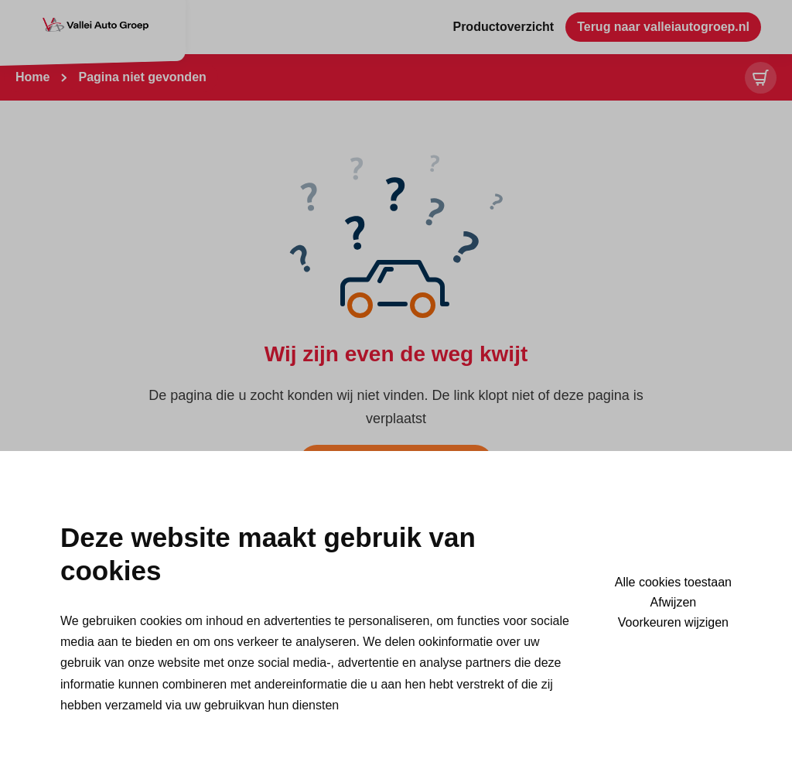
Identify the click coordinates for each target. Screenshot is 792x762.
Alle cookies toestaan (673, 582)
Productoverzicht (503, 26)
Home (32, 77)
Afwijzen (673, 602)
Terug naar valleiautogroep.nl (663, 26)
